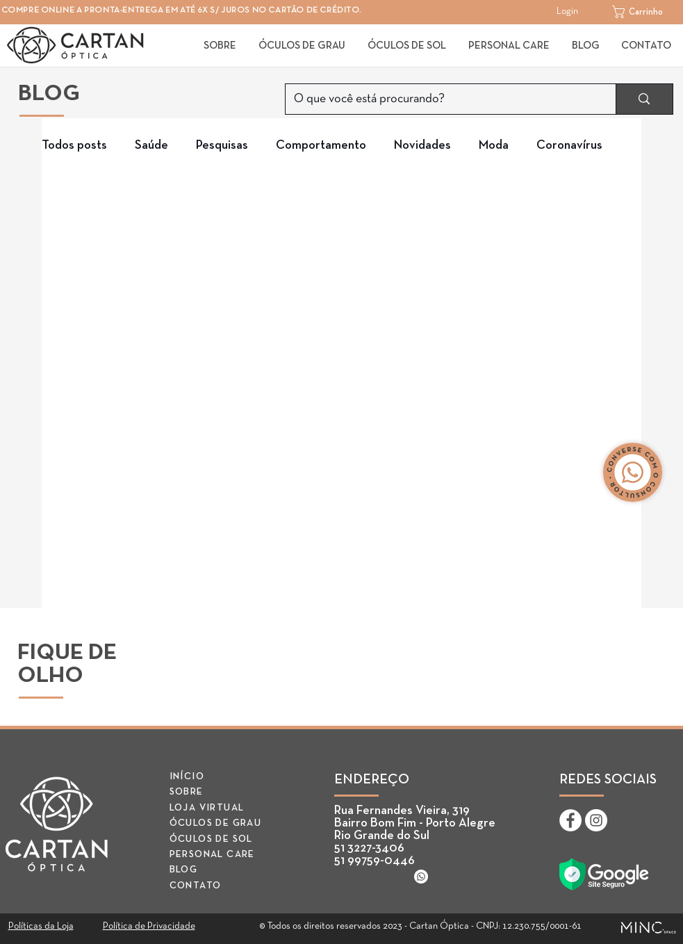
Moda (494, 145)
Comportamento (321, 145)
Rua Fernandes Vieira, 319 (402, 810)
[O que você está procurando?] (440, 99)
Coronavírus (569, 145)
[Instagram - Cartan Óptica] (596, 820)
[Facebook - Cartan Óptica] (570, 820)
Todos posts (74, 145)
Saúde (151, 145)
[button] (645, 12)
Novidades (422, 145)
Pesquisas (222, 145)
